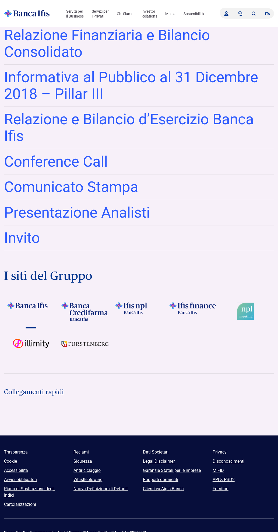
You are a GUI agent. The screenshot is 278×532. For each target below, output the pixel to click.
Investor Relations (149, 13)
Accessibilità (16, 470)
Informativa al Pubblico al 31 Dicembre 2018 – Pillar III (131, 85)
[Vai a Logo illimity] (31, 348)
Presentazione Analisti (77, 212)
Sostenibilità (194, 14)
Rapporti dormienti (160, 479)
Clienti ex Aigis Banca (163, 488)
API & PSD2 (224, 479)
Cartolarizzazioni (20, 504)
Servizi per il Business (75, 13)
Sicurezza (82, 461)
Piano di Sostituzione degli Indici (29, 492)
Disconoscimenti (228, 461)
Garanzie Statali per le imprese (172, 470)
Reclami (81, 452)
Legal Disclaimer (159, 461)
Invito (22, 237)
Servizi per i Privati (100, 13)
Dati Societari (155, 452)
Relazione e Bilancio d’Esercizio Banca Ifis (129, 128)
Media (170, 14)
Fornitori (220, 488)
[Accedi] (226, 13)
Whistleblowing (88, 479)
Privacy (220, 452)
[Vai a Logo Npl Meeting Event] (247, 311)
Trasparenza (16, 452)
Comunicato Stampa (71, 186)
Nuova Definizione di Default (100, 488)
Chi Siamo (125, 14)
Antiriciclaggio (87, 470)
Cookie (10, 461)
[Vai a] (31, 311)
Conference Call (56, 161)
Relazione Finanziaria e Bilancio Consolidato (107, 43)
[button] (253, 13)
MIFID (218, 470)
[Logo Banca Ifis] (27, 13)
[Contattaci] (240, 13)
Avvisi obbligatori (20, 479)
